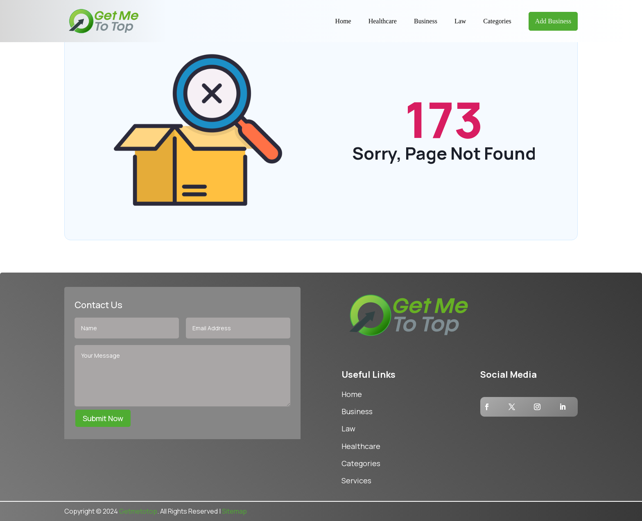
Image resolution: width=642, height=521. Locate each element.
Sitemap (234, 511)
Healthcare (382, 21)
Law (460, 21)
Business (425, 21)
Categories (497, 21)
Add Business (553, 21)
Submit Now (103, 418)
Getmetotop (138, 511)
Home (343, 21)
